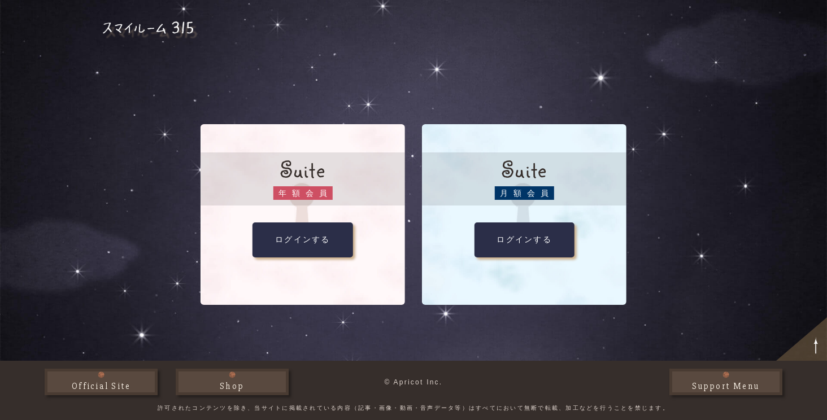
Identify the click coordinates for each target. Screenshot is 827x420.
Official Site (101, 386)
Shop (232, 386)
